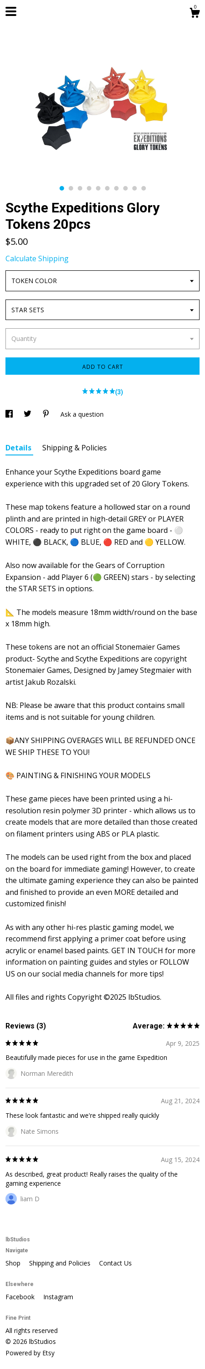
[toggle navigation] (10, 11)
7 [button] (116, 188)
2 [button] (71, 188)
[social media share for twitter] (28, 414)
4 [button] (89, 188)
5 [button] (98, 188)
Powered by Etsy (30, 1352)
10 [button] (143, 188)
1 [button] (62, 188)
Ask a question (82, 414)
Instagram (58, 1296)
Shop (13, 1263)
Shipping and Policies (60, 1263)
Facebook (20, 1296)
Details (19, 448)
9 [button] (134, 188)
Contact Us (115, 1263)
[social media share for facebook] (10, 414)
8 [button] (125, 188)
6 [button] (107, 188)
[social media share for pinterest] (46, 414)
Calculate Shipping (37, 258)
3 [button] (80, 188)
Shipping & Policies (74, 448)
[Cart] (195, 14)
